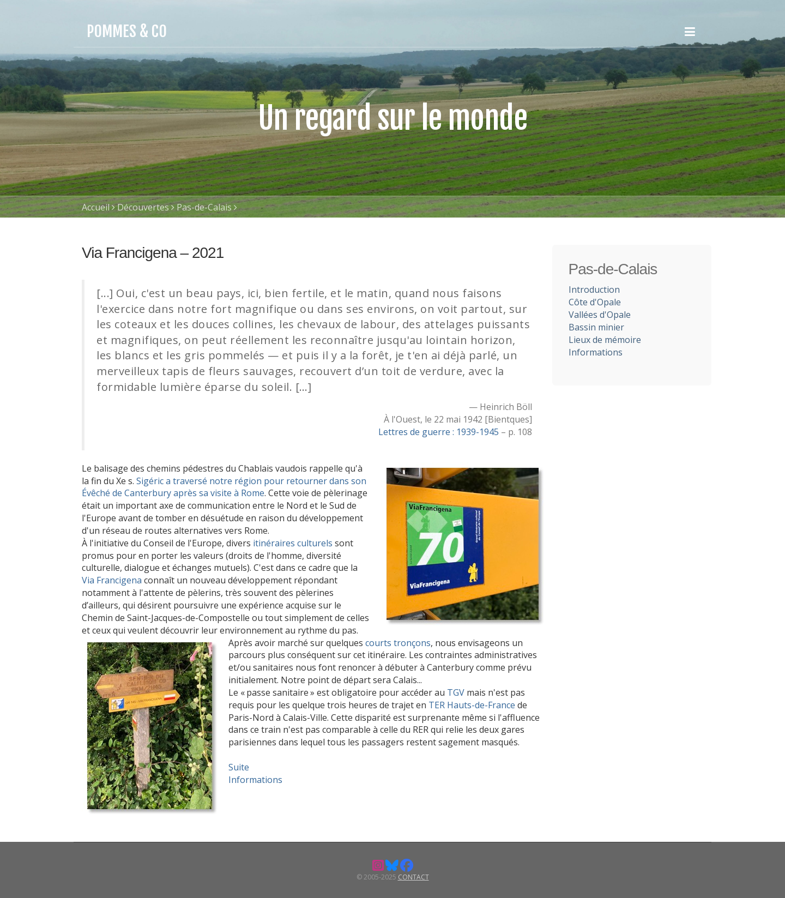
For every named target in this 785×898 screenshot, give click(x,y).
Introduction (594, 290)
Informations (255, 780)
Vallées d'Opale (600, 315)
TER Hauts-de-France (471, 705)
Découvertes (143, 207)
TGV (455, 692)
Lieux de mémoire (605, 340)
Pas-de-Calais (204, 207)
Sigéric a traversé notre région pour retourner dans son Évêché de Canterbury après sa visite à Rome (224, 487)
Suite (238, 767)
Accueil (96, 207)
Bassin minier (596, 327)
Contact (413, 877)
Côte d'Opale (595, 302)
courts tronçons (398, 643)
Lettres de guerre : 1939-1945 (439, 432)
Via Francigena (112, 580)
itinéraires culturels (292, 543)
